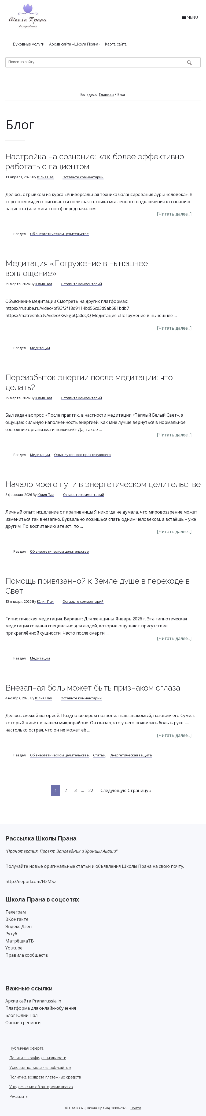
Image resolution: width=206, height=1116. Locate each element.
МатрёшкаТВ (19, 941)
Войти (136, 1108)
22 (92, 790)
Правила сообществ (26, 955)
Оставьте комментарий (83, 177)
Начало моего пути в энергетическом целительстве (103, 484)
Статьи (99, 755)
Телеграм (15, 912)
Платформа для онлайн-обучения (40, 1008)
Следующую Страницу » (126, 791)
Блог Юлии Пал (21, 1015)
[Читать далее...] (179, 214)
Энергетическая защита (131, 755)
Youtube (14, 948)
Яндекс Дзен (18, 926)
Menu (192, 17)
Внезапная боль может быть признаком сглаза (92, 687)
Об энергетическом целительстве (59, 233)
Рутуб (11, 934)
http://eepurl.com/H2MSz (30, 881)
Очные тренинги (23, 1022)
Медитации (40, 347)
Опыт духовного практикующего (82, 454)
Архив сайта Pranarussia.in (33, 1001)
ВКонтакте (16, 919)
